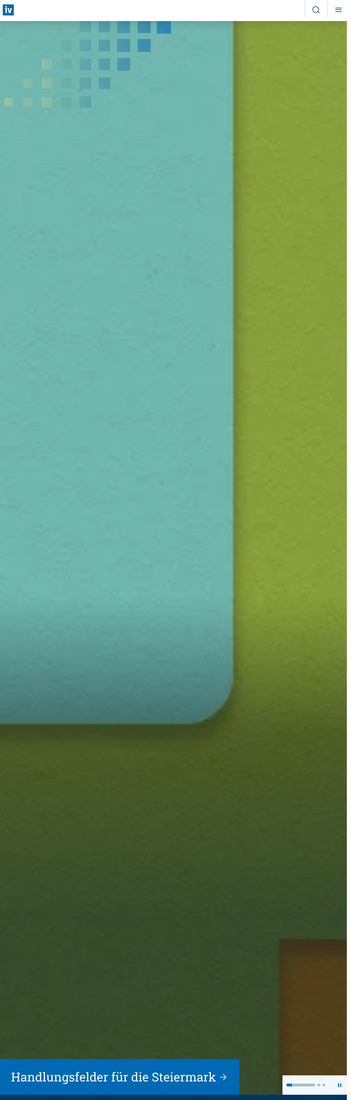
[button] (300, 1085)
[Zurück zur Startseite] (8, 10)
